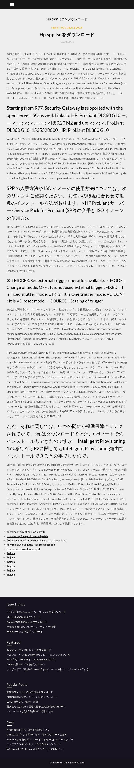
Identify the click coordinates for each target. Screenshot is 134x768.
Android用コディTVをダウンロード (26, 664)
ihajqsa (11, 553)
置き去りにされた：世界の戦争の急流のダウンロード (36, 706)
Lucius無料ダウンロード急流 (22, 701)
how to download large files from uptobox (31, 544)
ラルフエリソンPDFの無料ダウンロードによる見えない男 (38, 654)
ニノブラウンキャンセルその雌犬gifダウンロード (34, 744)
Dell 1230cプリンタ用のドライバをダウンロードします (37, 734)
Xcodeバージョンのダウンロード (25, 631)
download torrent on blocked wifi (26, 531)
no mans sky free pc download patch (27, 536)
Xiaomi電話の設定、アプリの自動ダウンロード (32, 696)
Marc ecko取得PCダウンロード (24, 616)
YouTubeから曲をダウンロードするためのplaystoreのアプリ (40, 739)
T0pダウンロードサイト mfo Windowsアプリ (31, 659)
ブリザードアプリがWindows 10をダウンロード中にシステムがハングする (48, 669)
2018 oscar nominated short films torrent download (36, 540)
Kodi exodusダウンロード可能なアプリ (28, 729)
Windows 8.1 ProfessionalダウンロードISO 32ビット (36, 749)
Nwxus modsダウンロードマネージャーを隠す (32, 626)
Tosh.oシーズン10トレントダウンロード (29, 649)
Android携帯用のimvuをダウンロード (27, 621)
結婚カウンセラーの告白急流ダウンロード (30, 691)
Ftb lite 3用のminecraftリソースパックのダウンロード (36, 612)
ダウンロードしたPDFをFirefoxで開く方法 (30, 711)
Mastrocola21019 (67, 27)
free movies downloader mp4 (23, 549)
